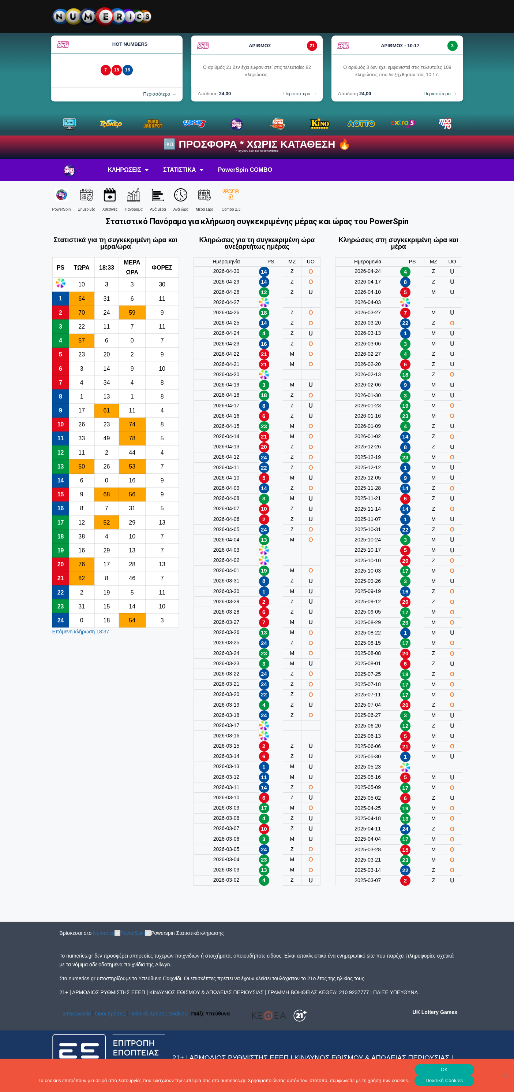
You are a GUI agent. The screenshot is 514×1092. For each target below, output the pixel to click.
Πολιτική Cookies (444, 1080)
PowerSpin (132, 933)
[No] (505, 1075)
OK (444, 1069)
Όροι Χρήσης (110, 1014)
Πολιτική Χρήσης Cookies (158, 1014)
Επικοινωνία (77, 1014)
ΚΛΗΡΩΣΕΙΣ (128, 170)
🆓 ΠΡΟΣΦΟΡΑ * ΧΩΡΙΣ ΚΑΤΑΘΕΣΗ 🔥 (257, 144)
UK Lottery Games (435, 1012)
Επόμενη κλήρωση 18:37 (80, 631)
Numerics (104, 933)
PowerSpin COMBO (245, 170)
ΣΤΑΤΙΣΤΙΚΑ (183, 170)
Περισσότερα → (159, 94)
